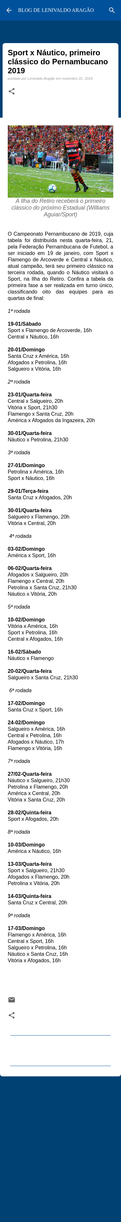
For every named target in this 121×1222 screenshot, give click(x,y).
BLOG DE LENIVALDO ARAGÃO (56, 10)
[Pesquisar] (112, 10)
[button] (11, 91)
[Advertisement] (60, 1146)
